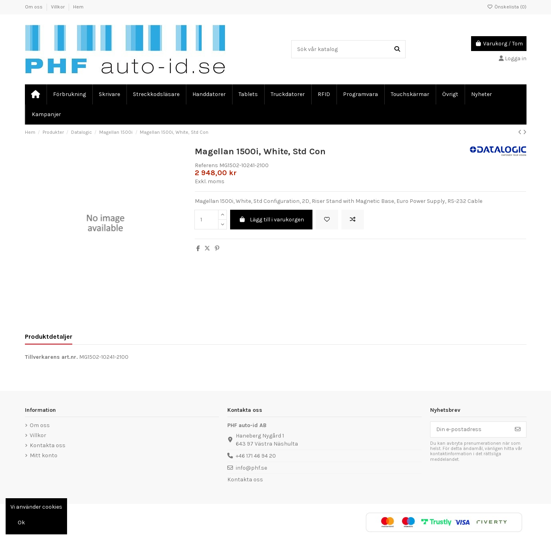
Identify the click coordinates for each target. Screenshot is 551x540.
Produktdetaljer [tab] (48, 336)
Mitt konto (43, 455)
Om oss (34, 7)
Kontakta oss (47, 445)
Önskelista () (507, 7)
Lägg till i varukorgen (271, 219)
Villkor (58, 7)
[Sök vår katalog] (397, 49)
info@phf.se (251, 467)
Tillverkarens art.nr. (51, 357)
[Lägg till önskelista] (327, 219)
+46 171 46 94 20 (256, 455)
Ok (21, 522)
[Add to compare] (352, 219)
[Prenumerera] (517, 429)
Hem (78, 7)
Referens (206, 165)
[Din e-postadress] (470, 429)
